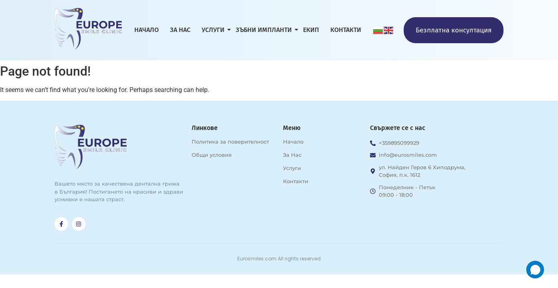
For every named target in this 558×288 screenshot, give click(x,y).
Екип (311, 30)
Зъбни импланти (265, 30)
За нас (180, 30)
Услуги (214, 30)
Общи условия (212, 155)
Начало (146, 30)
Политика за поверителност (230, 141)
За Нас (292, 155)
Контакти (345, 30)
